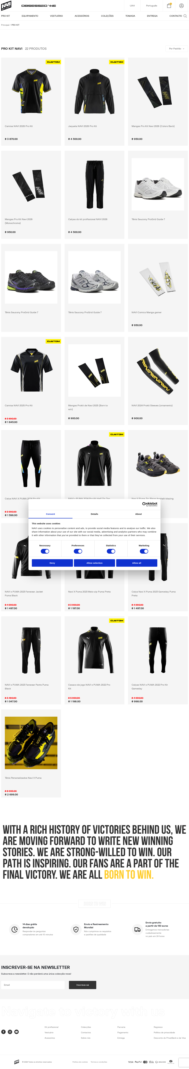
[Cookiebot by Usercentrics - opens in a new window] (144, 504)
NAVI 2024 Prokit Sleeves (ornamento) (152, 405)
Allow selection (94, 563)
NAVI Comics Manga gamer (147, 312)
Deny (52, 563)
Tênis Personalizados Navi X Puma (23, 778)
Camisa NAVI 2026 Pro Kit (19, 126)
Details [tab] (94, 514)
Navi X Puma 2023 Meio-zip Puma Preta (89, 592)
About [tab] (138, 514)
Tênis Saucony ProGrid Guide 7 (148, 219)
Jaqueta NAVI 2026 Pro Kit (82, 126)
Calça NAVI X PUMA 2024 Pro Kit (22, 498)
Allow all (136, 563)
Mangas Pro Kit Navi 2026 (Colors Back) (153, 126)
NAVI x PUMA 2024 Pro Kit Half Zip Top (89, 498)
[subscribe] (33, 985)
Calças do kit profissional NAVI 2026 (87, 219)
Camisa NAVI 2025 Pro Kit (19, 405)
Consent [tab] (50, 514)
